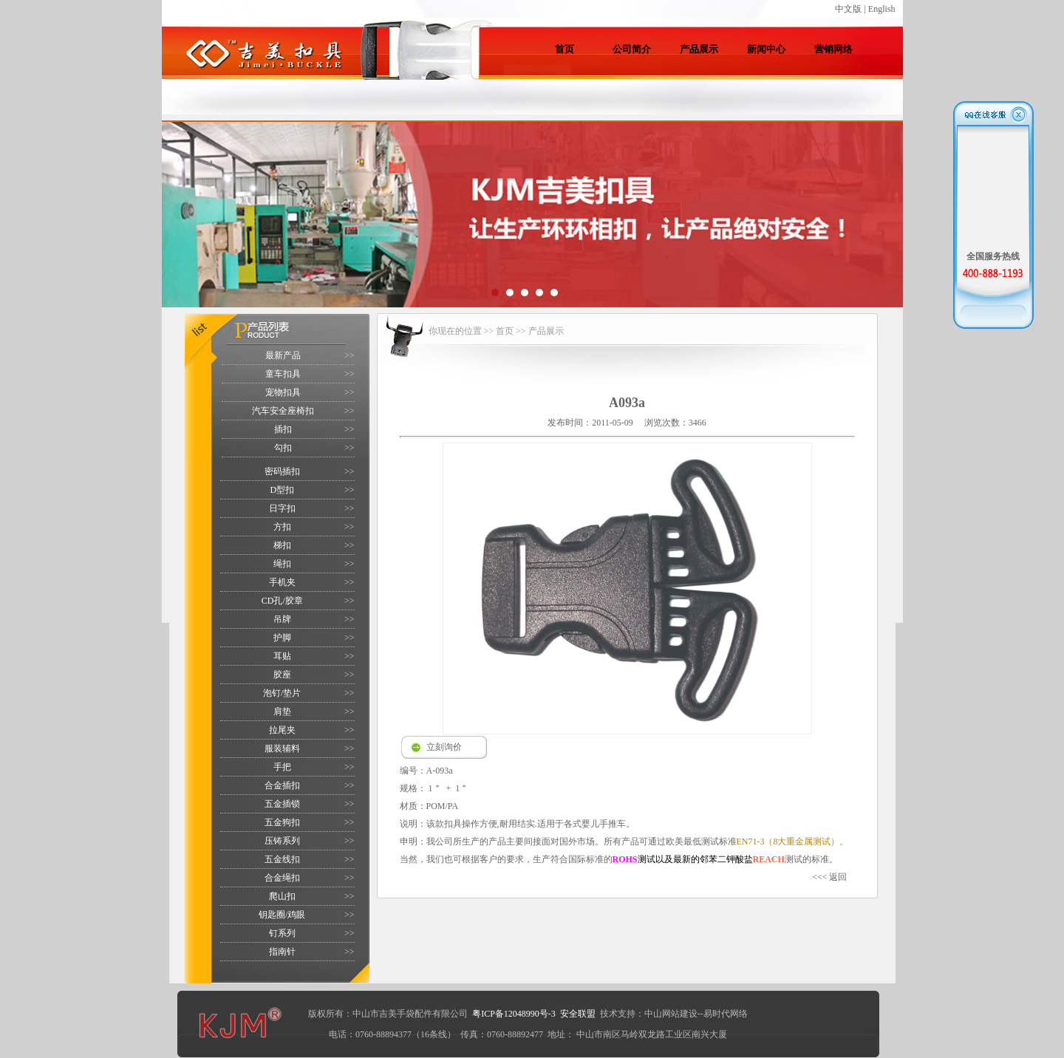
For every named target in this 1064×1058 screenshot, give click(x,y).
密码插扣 (282, 471)
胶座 (282, 674)
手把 (282, 767)
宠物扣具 (283, 392)
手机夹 (282, 582)
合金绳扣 (282, 878)
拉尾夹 (282, 730)
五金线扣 (282, 859)
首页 (564, 49)
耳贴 (282, 656)
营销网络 (833, 49)
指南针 (282, 951)
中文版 (848, 9)
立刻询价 (444, 747)
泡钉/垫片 (282, 693)
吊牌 (282, 619)
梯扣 (282, 545)
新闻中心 (766, 49)
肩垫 (282, 711)
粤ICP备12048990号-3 (514, 1013)
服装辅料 (282, 748)
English (882, 9)
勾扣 (283, 448)
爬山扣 (282, 896)
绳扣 (282, 564)
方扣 (282, 527)
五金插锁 (282, 804)
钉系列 (282, 933)
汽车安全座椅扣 (283, 411)
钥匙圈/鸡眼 (282, 914)
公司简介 (632, 49)
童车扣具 (283, 374)
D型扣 (282, 490)
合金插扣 (282, 785)
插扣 (283, 429)
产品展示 (699, 49)
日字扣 (282, 508)
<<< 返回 (829, 877)
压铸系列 (282, 841)
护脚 (282, 637)
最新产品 (283, 355)
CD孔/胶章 (282, 600)
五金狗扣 (282, 822)
